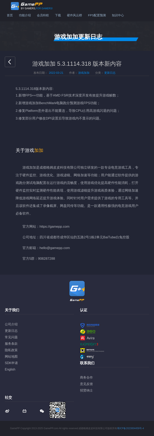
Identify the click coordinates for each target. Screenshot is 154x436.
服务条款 (11, 343)
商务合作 (86, 377)
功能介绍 (25, 15)
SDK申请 (11, 363)
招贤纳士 (86, 390)
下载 (58, 15)
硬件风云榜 (74, 15)
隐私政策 (11, 350)
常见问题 (11, 337)
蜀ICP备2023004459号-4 (130, 428)
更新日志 (11, 330)
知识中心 (118, 15)
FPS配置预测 (97, 15)
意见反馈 (86, 384)
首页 (10, 15)
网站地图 (11, 356)
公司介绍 (11, 324)
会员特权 (43, 15)
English (10, 369)
